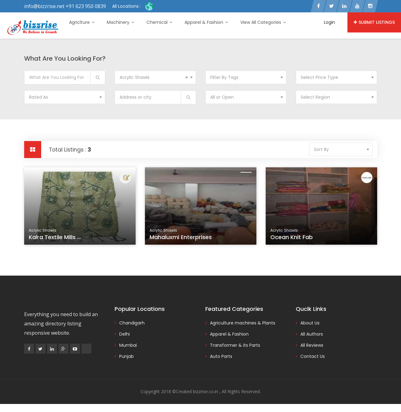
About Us (310, 323)
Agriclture (81, 22)
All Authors (311, 334)
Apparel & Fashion (206, 22)
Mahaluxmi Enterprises (181, 237)
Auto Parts (221, 356)
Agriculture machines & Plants (242, 323)
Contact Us (312, 356)
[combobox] (155, 77)
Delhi (124, 334)
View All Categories (263, 22)
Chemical (159, 22)
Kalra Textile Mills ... (55, 237)
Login (329, 22)
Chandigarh (132, 323)
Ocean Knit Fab (291, 237)
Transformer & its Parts (235, 345)
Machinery (120, 22)
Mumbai (128, 345)
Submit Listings (374, 22)
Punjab (126, 356)
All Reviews (311, 345)
